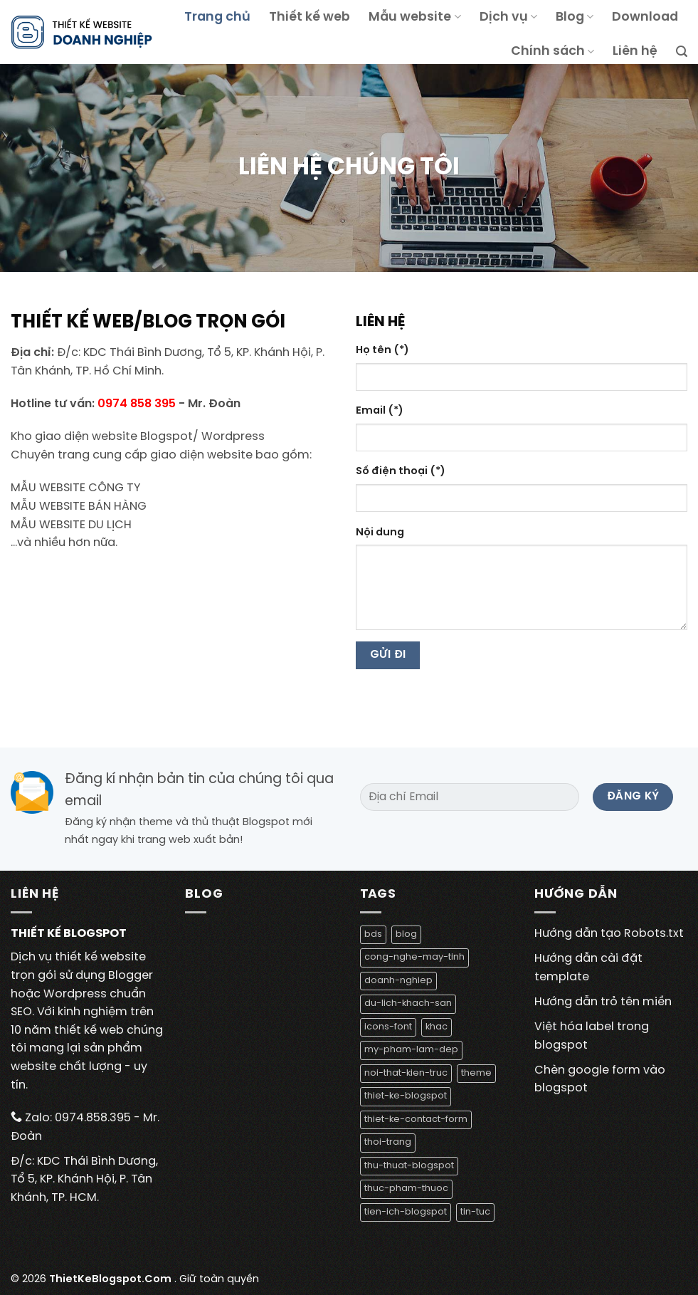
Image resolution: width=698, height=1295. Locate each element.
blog (406, 934)
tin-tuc (475, 1212)
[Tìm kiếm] (681, 51)
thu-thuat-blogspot (409, 1165)
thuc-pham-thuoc (406, 1188)
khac (436, 1027)
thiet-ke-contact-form (415, 1119)
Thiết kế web (309, 17)
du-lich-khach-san (408, 1003)
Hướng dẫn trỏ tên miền (603, 1002)
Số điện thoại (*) (400, 471)
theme (476, 1073)
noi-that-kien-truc (406, 1073)
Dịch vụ (508, 16)
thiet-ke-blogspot (405, 1096)
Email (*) (379, 410)
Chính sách (552, 51)
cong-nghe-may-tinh (414, 957)
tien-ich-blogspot (405, 1212)
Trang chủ (217, 17)
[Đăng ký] (633, 797)
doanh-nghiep (398, 980)
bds (373, 934)
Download (645, 17)
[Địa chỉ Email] (470, 797)
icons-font (388, 1027)
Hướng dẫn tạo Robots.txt (609, 934)
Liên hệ (635, 51)
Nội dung (380, 532)
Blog (574, 16)
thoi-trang (387, 1142)
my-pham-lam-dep (411, 1049)
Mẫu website (414, 16)
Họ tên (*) (382, 350)
